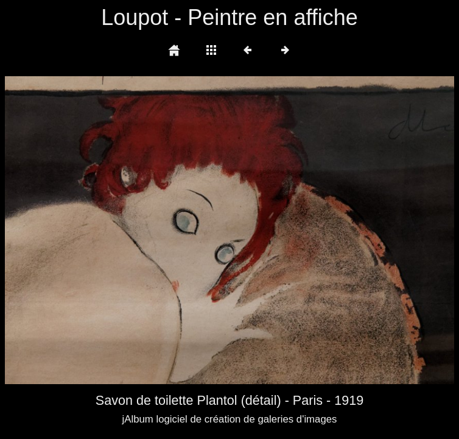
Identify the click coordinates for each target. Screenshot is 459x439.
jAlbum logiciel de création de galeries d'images (229, 419)
